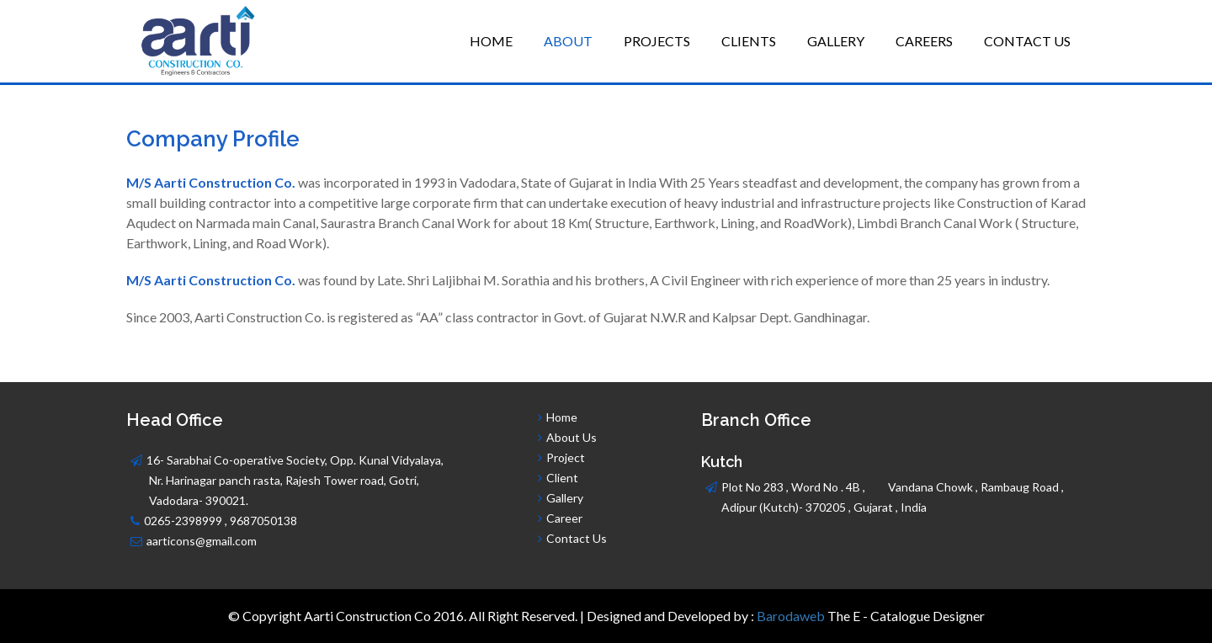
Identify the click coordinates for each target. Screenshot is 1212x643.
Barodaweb (791, 616)
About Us (570, 437)
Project (565, 457)
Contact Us (1027, 41)
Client (562, 477)
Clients (748, 41)
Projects (657, 41)
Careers (924, 41)
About (568, 41)
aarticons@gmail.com (201, 541)
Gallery (835, 41)
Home (491, 41)
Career (564, 518)
